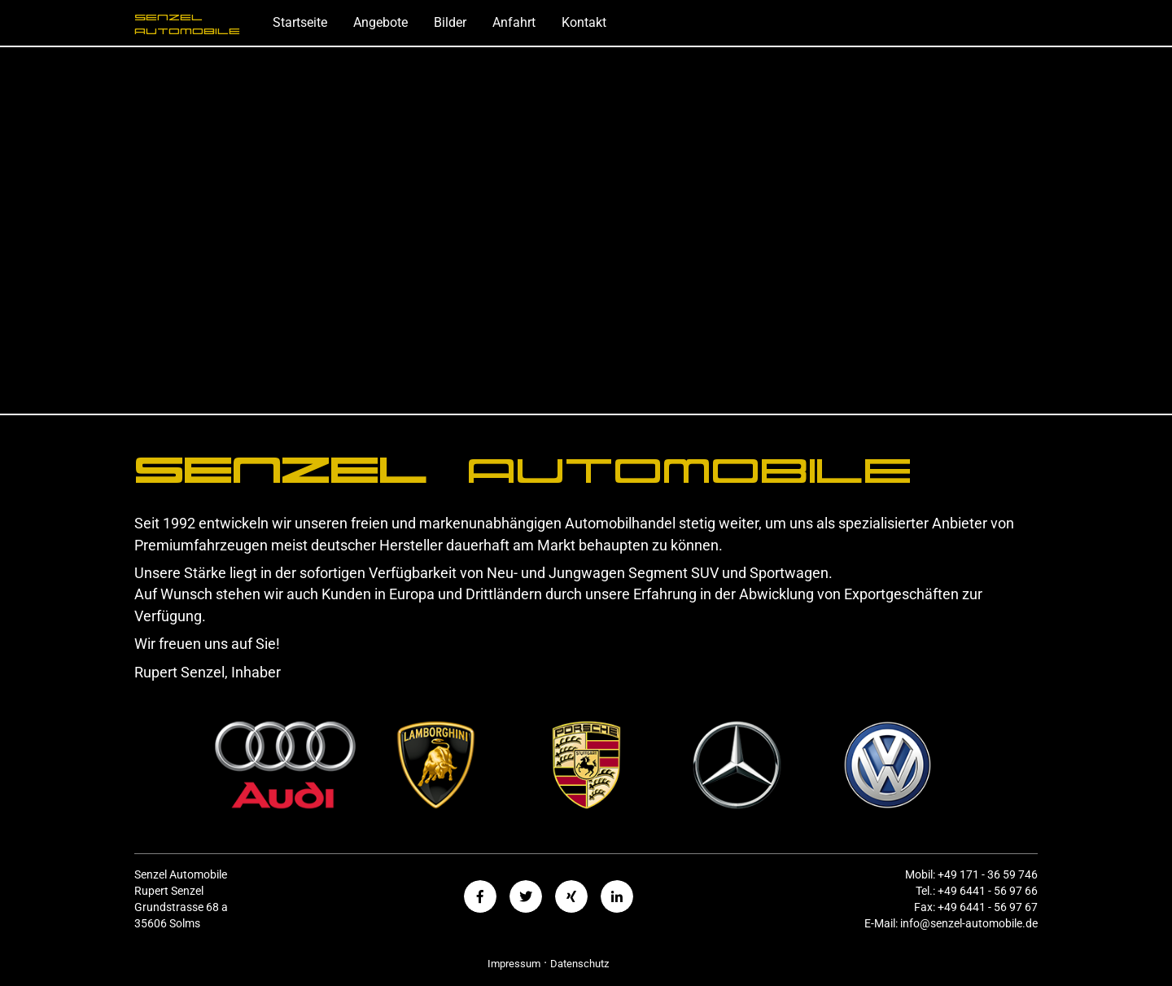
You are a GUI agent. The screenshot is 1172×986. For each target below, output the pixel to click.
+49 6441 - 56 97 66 (988, 891)
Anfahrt (514, 22)
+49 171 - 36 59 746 (988, 875)
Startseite (300, 22)
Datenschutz (579, 964)
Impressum (514, 964)
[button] (480, 896)
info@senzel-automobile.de (969, 924)
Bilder (450, 22)
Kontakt (584, 22)
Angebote (380, 22)
